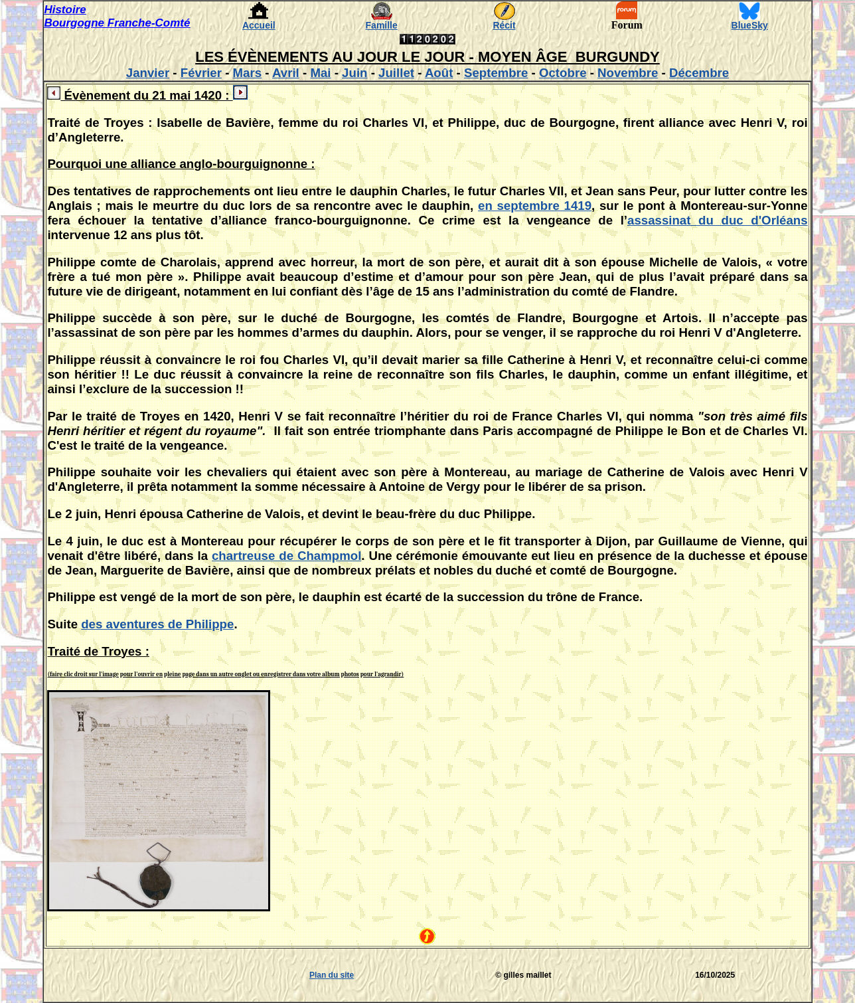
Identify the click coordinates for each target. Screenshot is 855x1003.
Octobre (563, 73)
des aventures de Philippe (157, 624)
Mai (320, 73)
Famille (382, 25)
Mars (247, 73)
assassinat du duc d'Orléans (717, 220)
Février (201, 73)
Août (439, 73)
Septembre (496, 73)
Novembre (627, 73)
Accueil (258, 25)
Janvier (147, 73)
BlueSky (750, 25)
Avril (285, 73)
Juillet (396, 73)
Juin (354, 73)
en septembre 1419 (534, 206)
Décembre (699, 73)
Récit (504, 25)
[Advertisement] (83, 975)
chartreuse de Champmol (286, 556)
